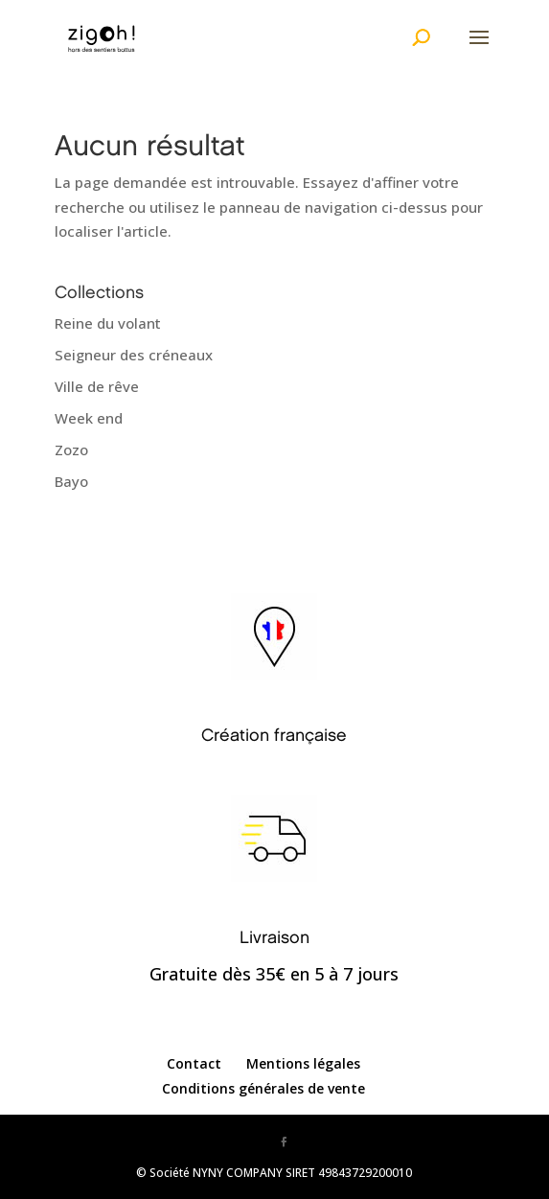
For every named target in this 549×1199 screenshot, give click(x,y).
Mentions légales (303, 1063)
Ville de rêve (97, 386)
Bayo (71, 481)
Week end (89, 417)
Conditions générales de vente (263, 1088)
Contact (194, 1063)
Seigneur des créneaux (134, 354)
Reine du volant (108, 323)
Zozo (71, 449)
